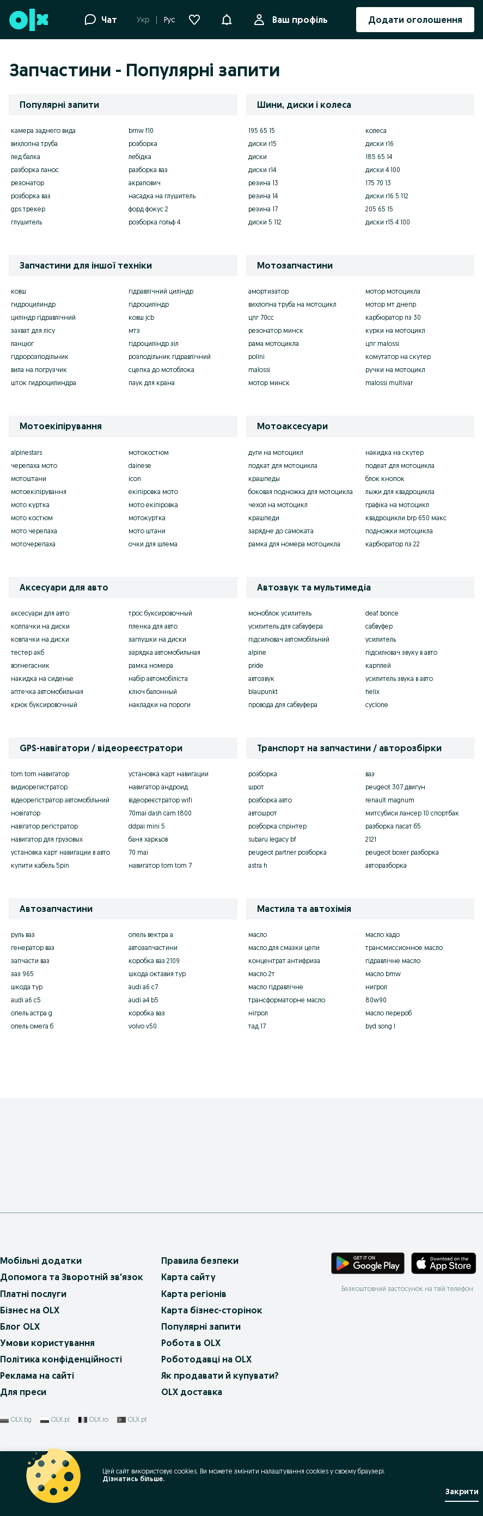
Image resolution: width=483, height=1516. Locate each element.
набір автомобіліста (158, 678)
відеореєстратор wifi (160, 800)
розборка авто (270, 800)
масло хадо (382, 934)
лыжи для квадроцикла (400, 492)
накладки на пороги (160, 705)
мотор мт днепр (390, 304)
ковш (18, 291)
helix (372, 691)
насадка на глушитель (162, 196)
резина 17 (263, 209)
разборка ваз (148, 170)
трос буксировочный (160, 613)
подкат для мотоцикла (282, 465)
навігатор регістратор (44, 826)
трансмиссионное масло (404, 947)
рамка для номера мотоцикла (294, 544)
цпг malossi (382, 343)
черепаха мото (34, 465)
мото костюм (32, 518)
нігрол (258, 1013)
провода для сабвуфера (282, 705)
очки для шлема (153, 544)
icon (135, 478)
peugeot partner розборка (287, 852)
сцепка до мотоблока (161, 370)
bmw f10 (141, 130)
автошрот (262, 813)
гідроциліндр (149, 304)
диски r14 (262, 170)
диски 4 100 (382, 170)
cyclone (376, 705)
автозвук (261, 678)
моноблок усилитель (279, 613)
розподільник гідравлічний (170, 356)
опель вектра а (151, 934)
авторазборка (386, 865)
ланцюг (22, 343)
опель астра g (31, 1013)
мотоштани (28, 478)
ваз (370, 774)
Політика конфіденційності (61, 1359)
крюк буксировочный (44, 705)
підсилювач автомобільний (288, 639)
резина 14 (263, 196)
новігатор (25, 813)
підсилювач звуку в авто (401, 652)
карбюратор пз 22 (392, 544)
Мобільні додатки (41, 1260)
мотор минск (269, 383)
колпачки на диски (40, 626)
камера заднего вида (43, 130)
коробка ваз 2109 (154, 961)
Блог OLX (20, 1326)
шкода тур (26, 987)
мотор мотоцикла (392, 291)
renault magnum (389, 800)
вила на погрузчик (39, 370)
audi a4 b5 (143, 1000)
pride (256, 665)
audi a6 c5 (26, 1000)
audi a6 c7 (143, 987)
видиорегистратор (39, 787)
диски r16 (379, 143)
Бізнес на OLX (29, 1310)
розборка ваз (31, 196)
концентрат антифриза (284, 961)
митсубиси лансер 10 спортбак (412, 813)
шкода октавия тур (157, 974)
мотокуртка (147, 518)
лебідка (140, 157)
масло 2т (261, 974)
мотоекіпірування (38, 492)
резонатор (27, 183)
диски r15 (262, 143)
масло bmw (383, 974)
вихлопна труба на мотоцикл (292, 304)
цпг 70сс (261, 317)
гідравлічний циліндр (161, 291)
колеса (376, 130)
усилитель (380, 639)
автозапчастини (153, 947)
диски (257, 157)
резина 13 (263, 183)
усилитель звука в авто (399, 678)
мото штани (147, 531)
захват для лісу (33, 330)
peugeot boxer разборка (402, 852)
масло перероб (388, 1013)
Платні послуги (33, 1293)
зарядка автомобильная (164, 652)
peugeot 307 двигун (395, 787)
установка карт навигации (169, 774)
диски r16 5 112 (386, 196)
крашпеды (264, 478)
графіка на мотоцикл (397, 505)
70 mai (138, 852)
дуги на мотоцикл (275, 452)
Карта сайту (188, 1276)
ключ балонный (153, 691)
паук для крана (152, 383)
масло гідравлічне (275, 987)
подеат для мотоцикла (400, 465)
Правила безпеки (200, 1260)
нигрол (376, 987)
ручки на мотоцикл (395, 370)
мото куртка (30, 505)
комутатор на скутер (398, 356)
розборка (143, 143)
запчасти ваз (30, 961)
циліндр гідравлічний (43, 317)
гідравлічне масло (392, 961)
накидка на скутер (394, 452)
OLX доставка (191, 1391)
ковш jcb (141, 317)
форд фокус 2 (148, 209)
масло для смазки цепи (284, 947)
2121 (370, 839)
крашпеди (263, 518)
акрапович (145, 183)
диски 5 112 (265, 222)
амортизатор (268, 291)
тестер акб (27, 652)
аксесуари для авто (40, 613)
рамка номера (151, 665)
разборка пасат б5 (393, 826)
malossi (259, 370)
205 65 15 (379, 209)
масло (257, 934)
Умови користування (47, 1342)
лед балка (25, 157)
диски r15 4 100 (387, 222)
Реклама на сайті (37, 1375)
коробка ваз (147, 1013)
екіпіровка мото (153, 492)
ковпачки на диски (40, 639)
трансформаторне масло (286, 1000)
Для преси (23, 1391)
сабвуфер (379, 626)
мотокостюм (149, 452)
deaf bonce (382, 613)
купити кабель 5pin (40, 865)
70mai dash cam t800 (160, 813)
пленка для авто (153, 626)
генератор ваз (32, 947)
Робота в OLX (191, 1342)
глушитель (26, 222)
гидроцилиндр (33, 304)
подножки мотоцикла (399, 531)
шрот (256, 787)
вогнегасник (30, 665)
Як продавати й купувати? (220, 1375)
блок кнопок (385, 478)
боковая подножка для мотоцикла (300, 492)
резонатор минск (275, 330)
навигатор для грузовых (47, 839)
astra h (257, 865)
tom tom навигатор (40, 774)
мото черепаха (34, 531)
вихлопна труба (34, 143)
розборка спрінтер (277, 826)
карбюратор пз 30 (393, 317)
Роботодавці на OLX (206, 1359)
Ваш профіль (298, 19)
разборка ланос (35, 170)
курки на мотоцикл (395, 330)
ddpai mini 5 (147, 826)
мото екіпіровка (153, 505)
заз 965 (22, 974)
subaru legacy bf (272, 839)
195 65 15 (261, 130)
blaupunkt (263, 691)
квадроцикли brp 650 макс (406, 518)
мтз (134, 330)
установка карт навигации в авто (60, 852)
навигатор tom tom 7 (160, 865)
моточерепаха (33, 544)
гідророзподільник (40, 356)
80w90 (376, 1000)
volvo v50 (143, 1026)
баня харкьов (148, 839)
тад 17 (257, 1026)
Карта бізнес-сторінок (211, 1310)
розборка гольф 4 (154, 222)
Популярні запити (201, 1326)
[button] (226, 18)
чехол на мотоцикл (278, 505)
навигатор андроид (158, 787)
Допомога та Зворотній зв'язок (71, 1276)
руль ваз (23, 934)
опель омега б (32, 1026)
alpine (257, 652)
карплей (378, 665)
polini (256, 356)
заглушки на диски (157, 639)
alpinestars (26, 452)
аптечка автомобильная (47, 691)
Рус (169, 20)
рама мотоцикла (273, 343)
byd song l (380, 1026)
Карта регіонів (194, 1293)
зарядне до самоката (281, 531)
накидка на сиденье (42, 678)
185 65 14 (378, 157)
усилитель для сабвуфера (285, 626)
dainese (140, 465)
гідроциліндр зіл (154, 343)
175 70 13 (378, 183)
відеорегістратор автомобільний (60, 800)
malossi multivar (389, 383)
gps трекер (28, 209)
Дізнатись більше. (133, 1479)
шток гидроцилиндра (43, 383)
